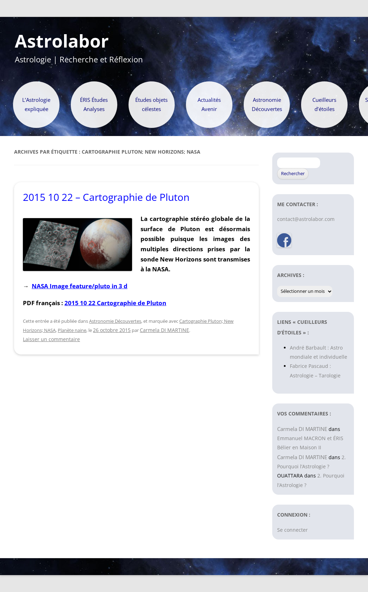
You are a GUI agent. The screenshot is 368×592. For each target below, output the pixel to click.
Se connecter (292, 529)
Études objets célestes (151, 104)
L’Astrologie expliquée (36, 104)
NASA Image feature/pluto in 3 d (79, 286)
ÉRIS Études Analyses (94, 104)
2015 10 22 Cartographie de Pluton (115, 303)
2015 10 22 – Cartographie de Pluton (106, 197)
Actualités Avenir (209, 104)
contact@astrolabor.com (306, 219)
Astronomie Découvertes (267, 104)
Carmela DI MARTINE (164, 330)
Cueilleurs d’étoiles (324, 104)
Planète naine (72, 330)
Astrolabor (62, 41)
